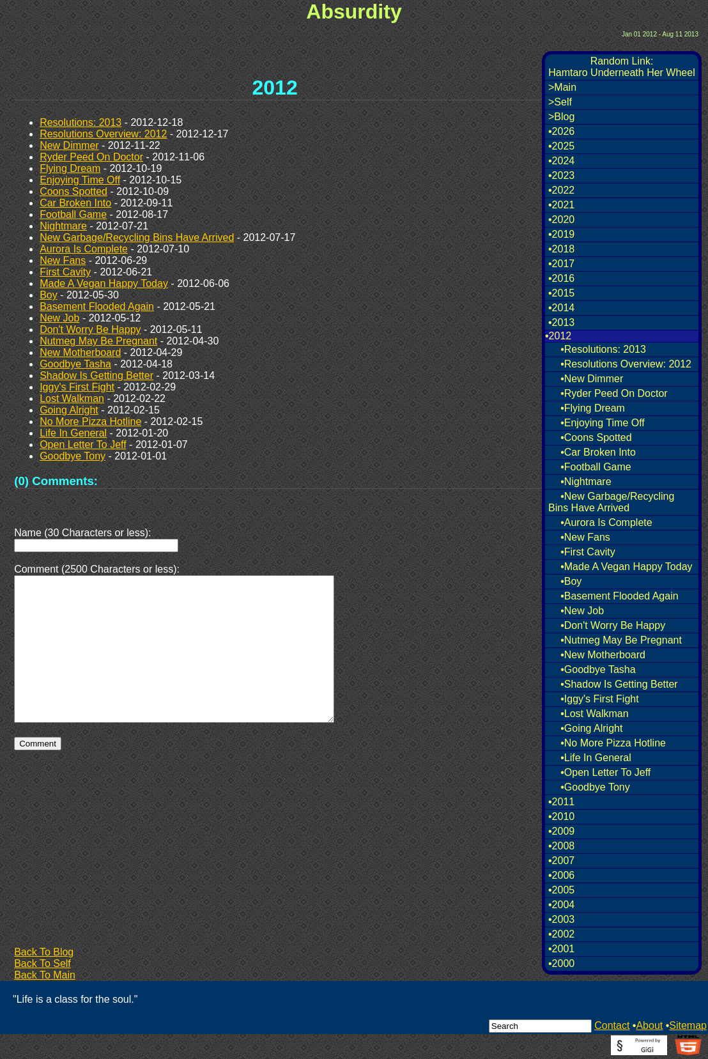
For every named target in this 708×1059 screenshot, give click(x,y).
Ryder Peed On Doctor (91, 156)
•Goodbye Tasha (597, 669)
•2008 (561, 845)
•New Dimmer (591, 378)
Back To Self (42, 963)
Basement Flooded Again (97, 306)
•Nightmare (585, 481)
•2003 (561, 919)
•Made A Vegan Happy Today (626, 566)
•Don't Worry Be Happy (612, 625)
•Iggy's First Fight (599, 698)
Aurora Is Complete (84, 248)
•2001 (561, 948)
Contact (611, 1025)
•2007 (561, 860)
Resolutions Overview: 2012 (103, 133)
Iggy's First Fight (77, 387)
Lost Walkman (72, 398)
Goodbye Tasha (75, 364)
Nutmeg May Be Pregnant (98, 341)
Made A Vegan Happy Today (104, 283)
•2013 (561, 322)
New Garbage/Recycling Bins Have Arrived (137, 237)
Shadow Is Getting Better (96, 375)
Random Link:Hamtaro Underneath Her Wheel (621, 67)
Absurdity (353, 11)
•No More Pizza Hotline (613, 743)
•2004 (561, 904)
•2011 (561, 801)
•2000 (561, 963)
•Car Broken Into (598, 452)
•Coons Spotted (595, 437)
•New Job (582, 610)
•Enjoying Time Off (602, 422)
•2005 (561, 890)
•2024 (561, 160)
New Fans (63, 260)
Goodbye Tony (72, 456)
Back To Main (44, 975)
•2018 (561, 248)
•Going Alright (591, 728)
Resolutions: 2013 (80, 122)
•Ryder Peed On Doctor (613, 393)
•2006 (561, 875)
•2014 (561, 307)
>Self (560, 102)
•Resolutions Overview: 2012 (625, 364)
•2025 (561, 146)
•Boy (570, 581)
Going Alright (69, 410)
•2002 (561, 934)
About (649, 1025)
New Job (59, 318)
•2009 (561, 831)
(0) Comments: (56, 481)
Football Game (73, 214)
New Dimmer (69, 145)
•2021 (561, 204)
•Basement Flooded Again (619, 596)
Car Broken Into (75, 202)
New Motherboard (80, 352)
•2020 (561, 219)
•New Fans (585, 537)
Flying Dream (70, 168)
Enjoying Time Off (80, 179)
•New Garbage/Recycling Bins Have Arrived (611, 502)
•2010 (561, 816)
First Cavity (65, 272)
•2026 (561, 131)
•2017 (561, 263)
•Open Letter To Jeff (605, 772)
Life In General (73, 433)
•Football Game (595, 466)
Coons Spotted (73, 191)
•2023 (561, 175)
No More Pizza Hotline (90, 421)
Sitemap (688, 1025)
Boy (49, 295)
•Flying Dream (592, 408)
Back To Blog (43, 952)
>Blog (561, 116)
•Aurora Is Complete (606, 522)
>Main (562, 87)
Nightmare (63, 225)
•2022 (561, 190)
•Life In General (595, 757)
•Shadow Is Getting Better (618, 684)
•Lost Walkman (594, 713)
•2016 (561, 278)
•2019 (561, 234)
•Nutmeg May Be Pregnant (621, 640)
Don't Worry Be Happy (90, 329)
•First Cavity (587, 551)
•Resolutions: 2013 (603, 349)
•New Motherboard (602, 654)
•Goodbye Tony (595, 787)
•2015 (561, 293)
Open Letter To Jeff (83, 444)
